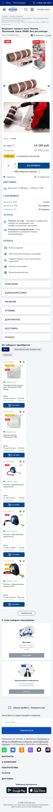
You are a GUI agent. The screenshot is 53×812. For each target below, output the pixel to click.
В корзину (33, 165)
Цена (5, 396)
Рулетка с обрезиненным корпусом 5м (13, 486)
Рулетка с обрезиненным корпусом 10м (13, 585)
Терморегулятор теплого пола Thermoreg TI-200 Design (13, 387)
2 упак (48, 35)
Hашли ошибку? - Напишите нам (26, 707)
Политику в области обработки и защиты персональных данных (25, 741)
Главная (5, 16)
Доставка (7, 778)
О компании (9, 762)
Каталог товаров (16, 16)
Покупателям (10, 767)
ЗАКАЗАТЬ (26, 692)
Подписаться (26, 730)
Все (5, 349)
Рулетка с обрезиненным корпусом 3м (13, 535)
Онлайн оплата (44, 9)
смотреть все (26, 613)
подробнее (26, 655)
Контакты (7, 756)
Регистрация (19, 2)
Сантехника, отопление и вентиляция (17, 18)
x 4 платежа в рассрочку (28, 156)
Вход (8, 2)
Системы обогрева (40, 18)
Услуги (6, 773)
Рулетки (7, 355)
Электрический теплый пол (13, 20)
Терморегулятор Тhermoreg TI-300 (10, 436)
